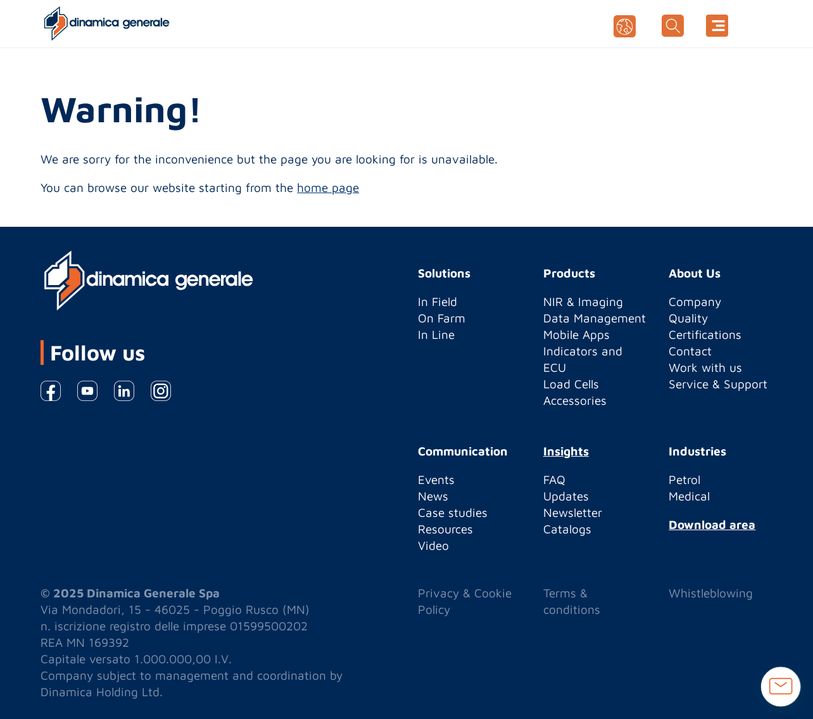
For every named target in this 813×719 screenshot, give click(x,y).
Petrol (684, 480)
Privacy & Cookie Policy (465, 601)
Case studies (453, 512)
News (433, 496)
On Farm (441, 318)
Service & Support (718, 384)
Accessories (575, 400)
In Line (436, 334)
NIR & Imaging (583, 302)
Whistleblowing (711, 593)
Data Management (594, 318)
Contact (690, 351)
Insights (566, 451)
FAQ (554, 480)
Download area (712, 524)
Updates (566, 496)
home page (328, 187)
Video (433, 545)
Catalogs (567, 529)
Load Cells (571, 384)
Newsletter (572, 512)
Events (436, 480)
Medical (689, 496)
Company (695, 302)
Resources (445, 529)
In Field (437, 302)
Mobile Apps (576, 334)
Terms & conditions (571, 601)
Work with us (705, 367)
